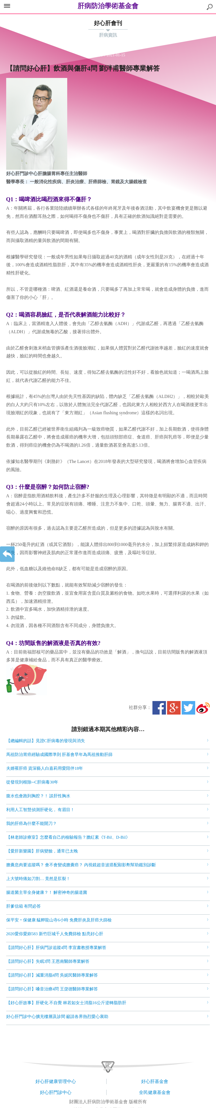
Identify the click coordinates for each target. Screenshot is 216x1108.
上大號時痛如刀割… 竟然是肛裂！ (38, 878)
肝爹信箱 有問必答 (23, 906)
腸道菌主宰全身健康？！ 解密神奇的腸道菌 (46, 892)
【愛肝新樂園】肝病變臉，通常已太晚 (42, 851)
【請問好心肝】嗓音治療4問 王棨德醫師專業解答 (52, 989)
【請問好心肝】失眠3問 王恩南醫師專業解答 (47, 961)
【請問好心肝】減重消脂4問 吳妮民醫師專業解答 (52, 975)
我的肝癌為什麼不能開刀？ (31, 823)
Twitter (188, 708)
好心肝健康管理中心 (55, 1081)
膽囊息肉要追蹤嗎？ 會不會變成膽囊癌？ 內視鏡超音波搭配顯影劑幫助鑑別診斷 (81, 865)
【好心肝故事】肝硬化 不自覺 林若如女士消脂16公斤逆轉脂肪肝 (66, 1002)
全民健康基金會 (154, 1092)
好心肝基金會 (154, 1081)
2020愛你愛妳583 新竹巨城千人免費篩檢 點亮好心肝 (54, 934)
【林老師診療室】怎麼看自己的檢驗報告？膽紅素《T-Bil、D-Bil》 (68, 837)
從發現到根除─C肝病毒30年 (32, 782)
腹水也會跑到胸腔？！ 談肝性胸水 (38, 796)
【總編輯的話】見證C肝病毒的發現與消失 (45, 740)
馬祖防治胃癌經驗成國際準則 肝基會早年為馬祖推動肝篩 (59, 754)
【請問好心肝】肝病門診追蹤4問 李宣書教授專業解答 (56, 947)
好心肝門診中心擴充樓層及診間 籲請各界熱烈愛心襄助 (57, 1016)
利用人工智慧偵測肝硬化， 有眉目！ (40, 809)
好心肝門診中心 (55, 1092)
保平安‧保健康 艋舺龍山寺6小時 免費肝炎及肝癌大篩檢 (59, 920)
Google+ (174, 708)
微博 (203, 708)
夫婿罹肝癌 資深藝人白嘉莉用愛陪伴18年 (44, 768)
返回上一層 (7, 554)
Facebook (159, 708)
